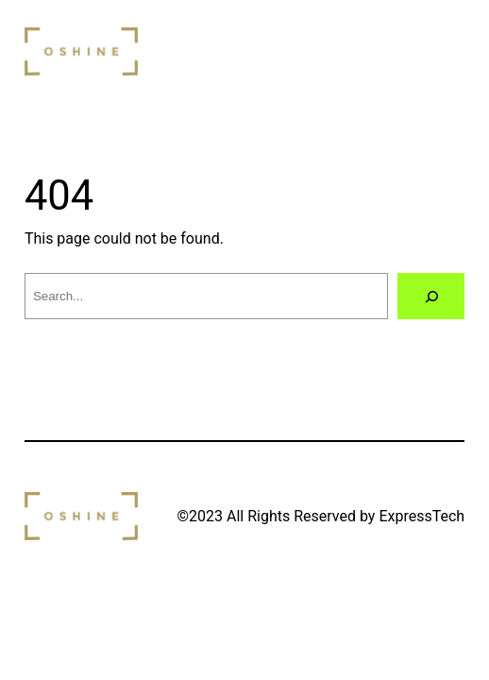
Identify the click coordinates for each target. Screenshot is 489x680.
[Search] (430, 296)
